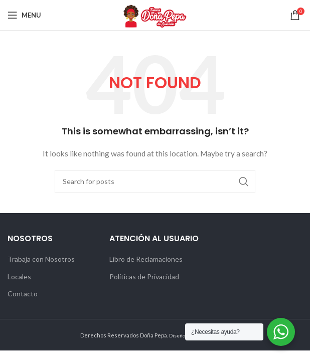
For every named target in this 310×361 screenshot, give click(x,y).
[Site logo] (155, 14)
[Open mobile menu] (24, 15)
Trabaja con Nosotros (41, 259)
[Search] (155, 181)
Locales (19, 276)
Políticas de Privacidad (144, 276)
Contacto (23, 293)
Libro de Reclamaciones (146, 259)
